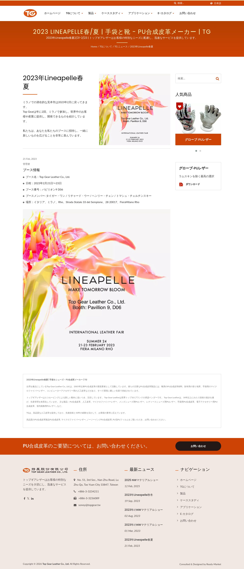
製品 (92, 13)
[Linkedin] (32, 498)
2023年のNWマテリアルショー (144, 509)
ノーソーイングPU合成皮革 (99, 419)
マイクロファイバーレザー (73, 419)
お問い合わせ (187, 13)
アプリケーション (140, 13)
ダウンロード (189, 184)
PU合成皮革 (54, 419)
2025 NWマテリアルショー (141, 480)
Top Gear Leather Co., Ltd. (55, 563)
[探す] (175, 3)
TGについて (74, 13)
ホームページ (52, 13)
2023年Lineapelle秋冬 (139, 494)
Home (94, 46)
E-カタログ (166, 13)
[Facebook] (24, 498)
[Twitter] (28, 498)
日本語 (217, 3)
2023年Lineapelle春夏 (141, 46)
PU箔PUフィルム (120, 419)
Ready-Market (213, 563)
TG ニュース (121, 46)
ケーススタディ (112, 13)
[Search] (193, 3)
